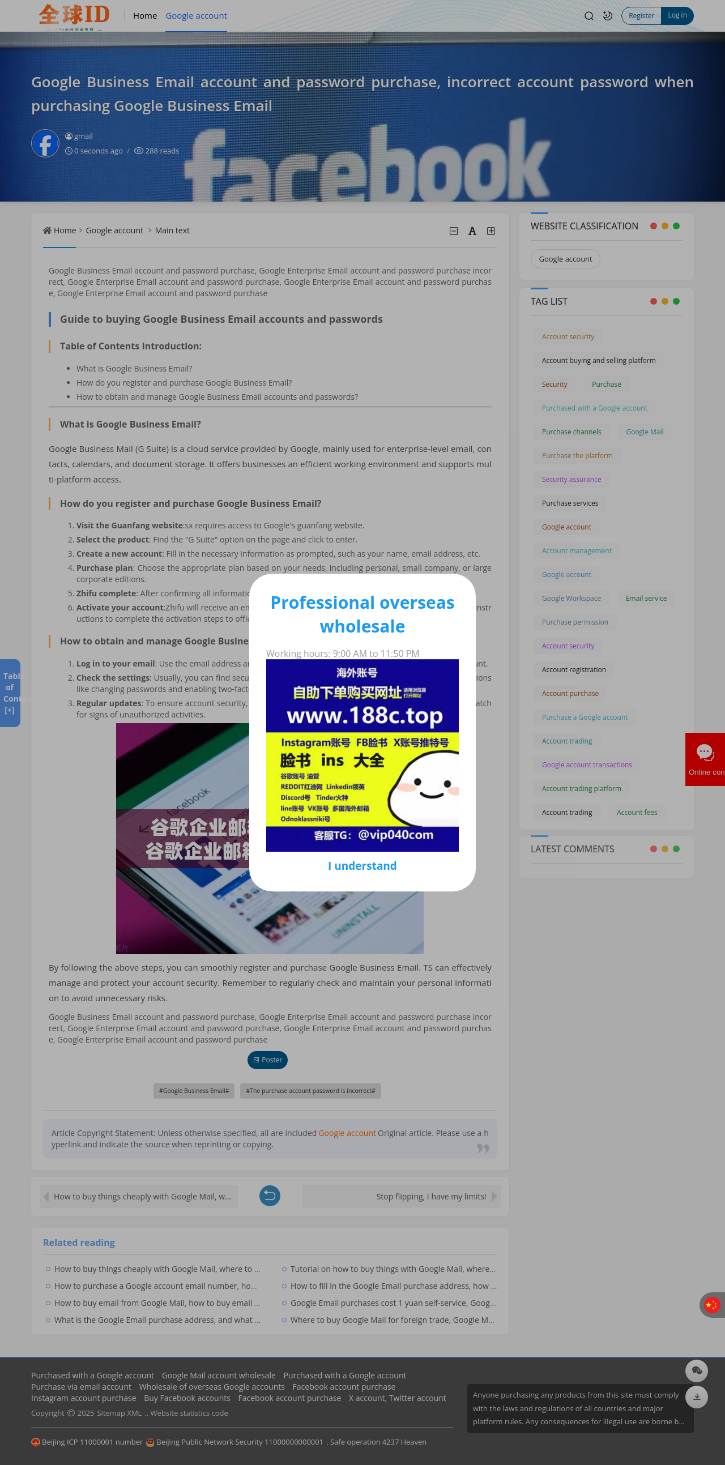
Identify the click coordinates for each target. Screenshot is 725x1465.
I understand (362, 866)
